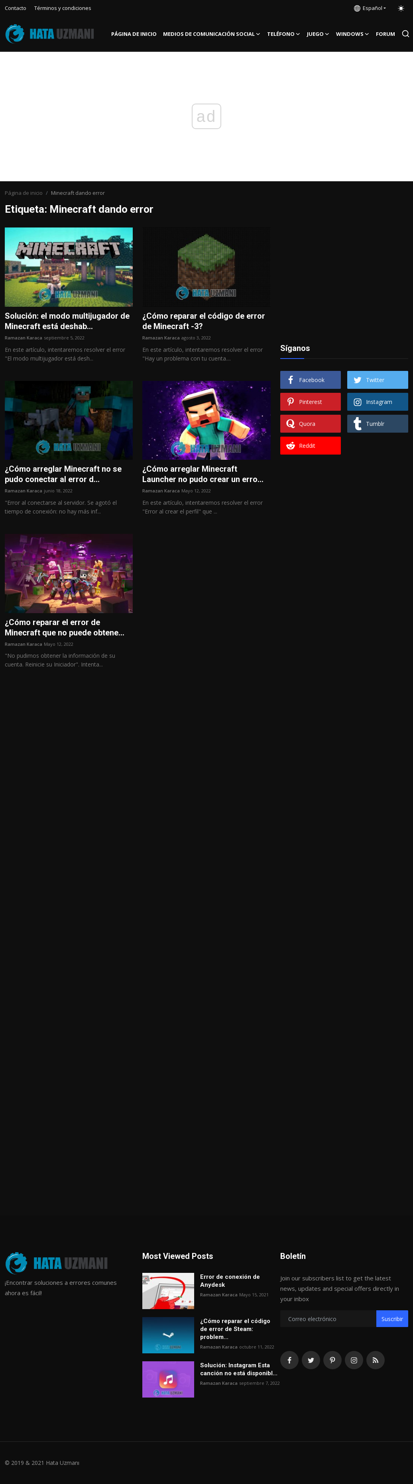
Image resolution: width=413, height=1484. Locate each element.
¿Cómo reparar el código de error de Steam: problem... (235, 1329)
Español (368, 8)
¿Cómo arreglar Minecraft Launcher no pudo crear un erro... (203, 474)
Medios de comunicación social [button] (212, 33)
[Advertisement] (344, 277)
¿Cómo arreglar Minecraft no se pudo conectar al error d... (63, 474)
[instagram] (354, 1360)
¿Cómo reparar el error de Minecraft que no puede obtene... (64, 627)
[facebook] (289, 1360)
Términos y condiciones (62, 8)
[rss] (375, 1360)
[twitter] (311, 1360)
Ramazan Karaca (23, 338)
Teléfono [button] (284, 33)
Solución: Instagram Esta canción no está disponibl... (238, 1369)
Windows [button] (353, 33)
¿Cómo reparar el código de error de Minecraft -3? (203, 321)
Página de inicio (134, 33)
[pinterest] (332, 1360)
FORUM (385, 33)
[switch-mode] (401, 8)
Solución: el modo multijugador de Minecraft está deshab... (67, 321)
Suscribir (392, 1319)
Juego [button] (318, 33)
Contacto (15, 8)
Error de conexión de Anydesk (230, 1280)
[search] (405, 33)
